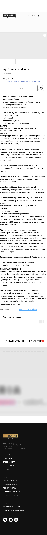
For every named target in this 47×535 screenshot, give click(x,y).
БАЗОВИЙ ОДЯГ (9, 462)
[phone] (5, 521)
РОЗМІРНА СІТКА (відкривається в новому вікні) (22, 81)
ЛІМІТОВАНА (7, 458)
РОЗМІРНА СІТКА (9, 488)
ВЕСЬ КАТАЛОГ (8, 466)
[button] (29, 16)
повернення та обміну (28, 309)
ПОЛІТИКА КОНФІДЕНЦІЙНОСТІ (14, 510)
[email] (16, 521)
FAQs (5, 503)
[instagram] (11, 521)
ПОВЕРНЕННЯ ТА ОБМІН (12, 492)
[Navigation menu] (43, 16)
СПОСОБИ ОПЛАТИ (10, 484)
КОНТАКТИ (7, 477)
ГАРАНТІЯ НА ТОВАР (10, 481)
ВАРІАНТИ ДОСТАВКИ (11, 495)
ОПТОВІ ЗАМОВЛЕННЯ (11, 507)
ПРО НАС (6, 469)
